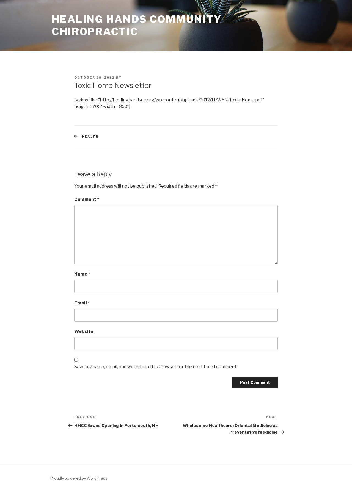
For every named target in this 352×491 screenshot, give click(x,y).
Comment (86, 199)
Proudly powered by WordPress (79, 478)
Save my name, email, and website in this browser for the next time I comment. (155, 366)
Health (90, 136)
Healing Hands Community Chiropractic (137, 25)
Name (82, 274)
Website (83, 331)
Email (82, 303)
